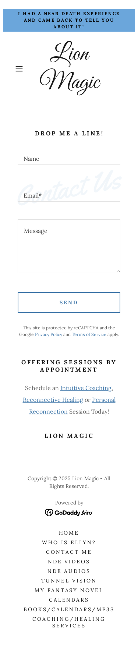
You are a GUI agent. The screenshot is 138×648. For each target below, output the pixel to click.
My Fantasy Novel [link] (69, 590)
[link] (69, 68)
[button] (20, 68)
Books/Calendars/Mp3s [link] (69, 609)
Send (69, 302)
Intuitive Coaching (86, 388)
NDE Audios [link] (69, 571)
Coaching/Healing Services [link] (69, 622)
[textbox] (69, 155)
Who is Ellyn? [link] (69, 542)
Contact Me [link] (69, 552)
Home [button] (69, 533)
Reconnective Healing (53, 399)
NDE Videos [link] (69, 561)
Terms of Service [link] (89, 334)
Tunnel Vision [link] (69, 580)
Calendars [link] (69, 599)
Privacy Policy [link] (48, 334)
